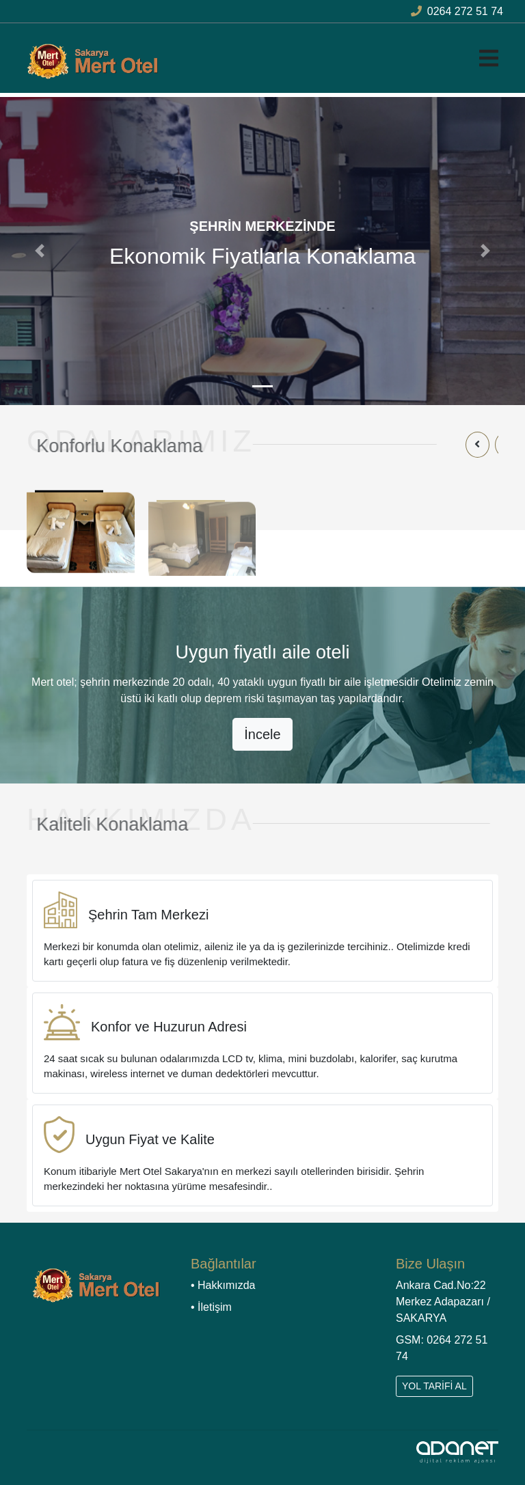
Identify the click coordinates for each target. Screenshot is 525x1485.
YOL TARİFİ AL (434, 1385)
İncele (262, 734)
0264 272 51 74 (457, 11)
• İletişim (211, 1307)
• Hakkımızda (223, 1285)
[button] (39, 251)
